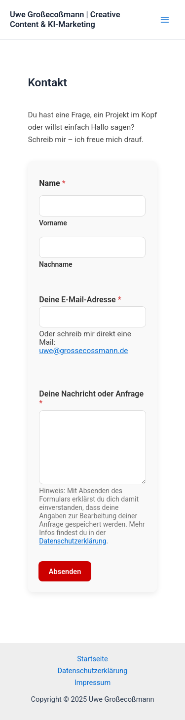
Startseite (92, 658)
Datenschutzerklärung (72, 541)
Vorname (53, 223)
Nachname (56, 265)
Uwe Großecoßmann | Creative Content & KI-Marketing (65, 19)
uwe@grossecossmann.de (83, 350)
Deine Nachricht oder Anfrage (91, 398)
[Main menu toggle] (164, 19)
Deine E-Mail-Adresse (80, 299)
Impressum (92, 682)
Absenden (65, 571)
